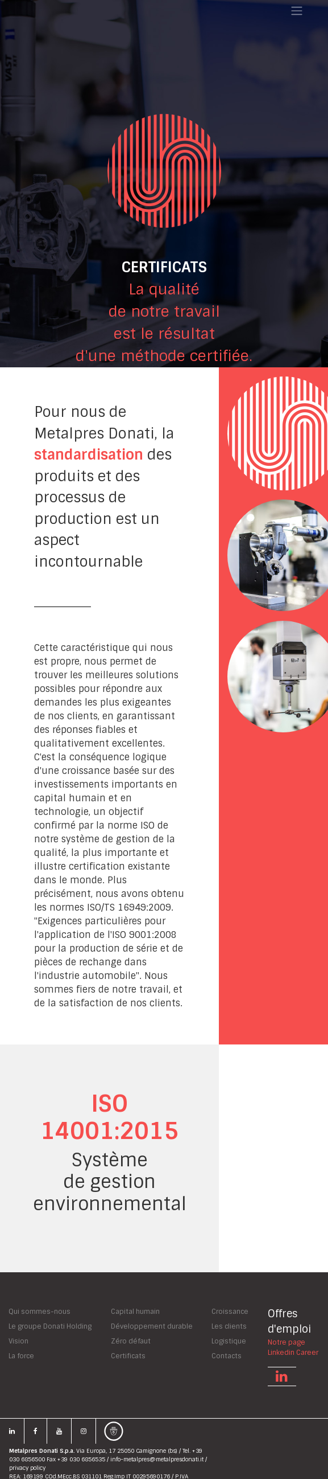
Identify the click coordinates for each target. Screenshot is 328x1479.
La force (21, 1356)
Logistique (228, 1341)
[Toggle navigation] (296, 11)
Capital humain (135, 1311)
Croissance (229, 1311)
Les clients (229, 1326)
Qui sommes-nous (39, 1311)
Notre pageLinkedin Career (293, 1348)
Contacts (226, 1356)
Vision (18, 1341)
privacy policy (27, 1468)
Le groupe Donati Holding (50, 1326)
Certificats (128, 1356)
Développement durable (152, 1326)
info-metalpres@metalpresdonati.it (157, 1459)
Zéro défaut (131, 1341)
